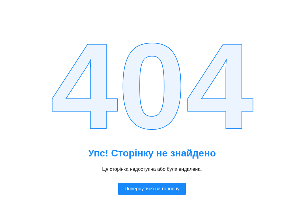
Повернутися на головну (152, 188)
